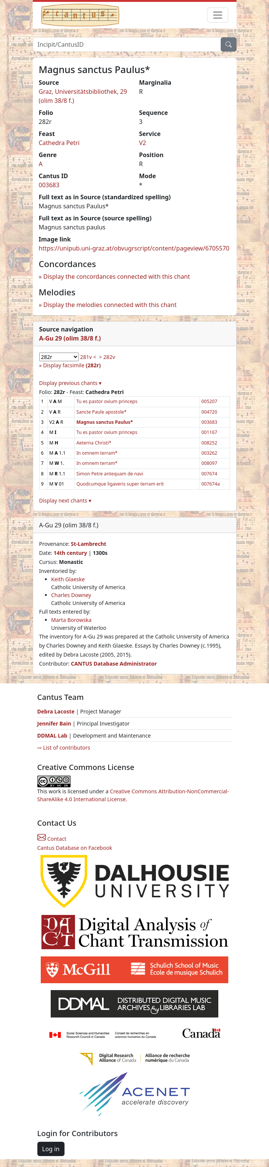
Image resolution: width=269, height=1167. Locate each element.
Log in (51, 1149)
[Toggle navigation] (217, 15)
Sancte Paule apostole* (101, 412)
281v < (88, 356)
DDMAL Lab (52, 735)
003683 (49, 185)
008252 (209, 443)
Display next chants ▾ (65, 500)
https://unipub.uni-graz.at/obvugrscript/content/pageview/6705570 (134, 248)
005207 (209, 401)
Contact (51, 838)
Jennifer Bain (55, 723)
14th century (70, 552)
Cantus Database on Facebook (74, 847)
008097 (209, 463)
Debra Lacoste (56, 711)
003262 (209, 453)
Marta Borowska (71, 619)
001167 (209, 432)
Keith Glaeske (68, 579)
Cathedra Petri (59, 143)
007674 (209, 473)
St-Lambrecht (88, 543)
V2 (142, 143)
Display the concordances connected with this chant (116, 276)
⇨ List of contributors (63, 747)
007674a (210, 484)
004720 (209, 412)
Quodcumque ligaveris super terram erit (120, 484)
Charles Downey (71, 595)
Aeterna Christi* (93, 443)
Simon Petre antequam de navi (109, 473)
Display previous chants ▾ (70, 382)
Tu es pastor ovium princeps (106, 401)
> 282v (107, 356)
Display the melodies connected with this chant (110, 305)
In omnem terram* (96, 453)
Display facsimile (72, 365)
